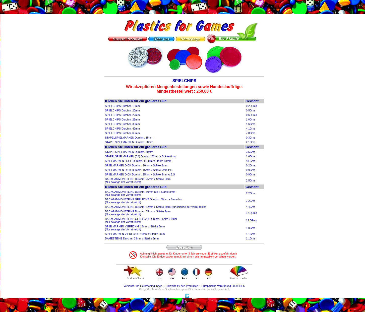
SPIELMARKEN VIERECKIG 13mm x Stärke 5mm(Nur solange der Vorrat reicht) (135, 228)
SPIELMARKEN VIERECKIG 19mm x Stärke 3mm (135, 233)
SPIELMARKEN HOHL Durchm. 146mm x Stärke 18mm (138, 160)
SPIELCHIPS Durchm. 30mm (122, 124)
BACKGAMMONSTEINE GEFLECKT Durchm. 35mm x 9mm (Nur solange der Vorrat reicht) (141, 220)
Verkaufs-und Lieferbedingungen (143, 285)
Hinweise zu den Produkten (182, 285)
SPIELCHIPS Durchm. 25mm (122, 119)
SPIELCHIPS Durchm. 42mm (122, 128)
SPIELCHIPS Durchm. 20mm (122, 110)
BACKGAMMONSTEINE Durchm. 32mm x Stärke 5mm (137, 206)
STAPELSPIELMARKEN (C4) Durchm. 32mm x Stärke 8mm (140, 156)
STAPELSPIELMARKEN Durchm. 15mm (129, 137)
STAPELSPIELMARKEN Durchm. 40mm (129, 151)
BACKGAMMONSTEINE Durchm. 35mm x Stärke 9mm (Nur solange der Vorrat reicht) (137, 213)
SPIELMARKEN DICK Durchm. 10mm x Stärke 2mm (136, 165)
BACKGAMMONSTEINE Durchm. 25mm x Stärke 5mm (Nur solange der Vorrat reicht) (137, 180)
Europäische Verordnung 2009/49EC (223, 285)
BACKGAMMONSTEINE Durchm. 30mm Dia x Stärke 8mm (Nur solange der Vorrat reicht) (140, 193)
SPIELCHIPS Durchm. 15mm (122, 105)
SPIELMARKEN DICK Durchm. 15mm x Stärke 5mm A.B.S (140, 174)
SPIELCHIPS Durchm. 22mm (122, 114)
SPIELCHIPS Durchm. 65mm (122, 133)
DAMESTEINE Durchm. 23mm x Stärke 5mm (132, 238)
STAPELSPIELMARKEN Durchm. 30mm (129, 142)
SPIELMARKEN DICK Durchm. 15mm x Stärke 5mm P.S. (139, 169)
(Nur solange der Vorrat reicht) (188, 206)
